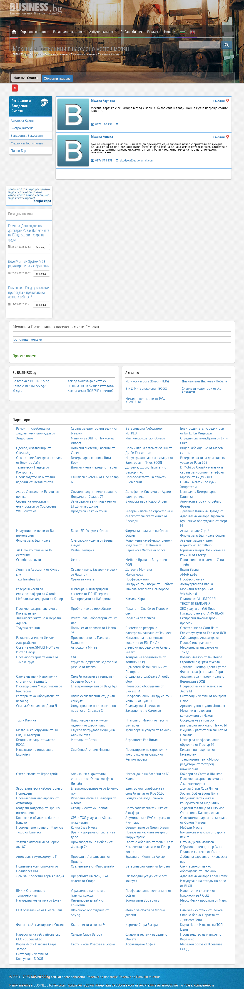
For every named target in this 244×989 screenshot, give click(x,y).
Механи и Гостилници (27, 135)
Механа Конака (102, 128)
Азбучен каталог (102, 32)
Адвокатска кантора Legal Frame (204, 862)
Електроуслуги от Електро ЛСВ (203, 619)
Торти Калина (26, 706)
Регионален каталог (69, 32)
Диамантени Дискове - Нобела (204, 372)
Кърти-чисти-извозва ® (88, 910)
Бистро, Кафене (22, 120)
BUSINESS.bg (40, 963)
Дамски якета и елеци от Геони (94, 453)
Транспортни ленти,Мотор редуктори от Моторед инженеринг (199, 750)
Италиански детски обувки (145, 424)
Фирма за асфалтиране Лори (201, 657)
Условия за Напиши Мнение (140, 963)
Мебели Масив (191, 813)
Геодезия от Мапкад (140, 604)
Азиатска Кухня (22, 112)
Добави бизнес (131, 32)
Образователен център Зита (201, 832)
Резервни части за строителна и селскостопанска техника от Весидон (149, 502)
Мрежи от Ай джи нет (196, 463)
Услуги (17, 382)
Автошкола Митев (84, 633)
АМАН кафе (188, 560)
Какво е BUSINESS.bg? (29, 377)
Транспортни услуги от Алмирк (148, 716)
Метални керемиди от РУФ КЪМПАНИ (145, 387)
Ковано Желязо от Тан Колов (201, 643)
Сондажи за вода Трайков (144, 784)
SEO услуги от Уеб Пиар (197, 594)
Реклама (153, 32)
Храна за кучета (82, 565)
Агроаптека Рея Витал (141, 726)
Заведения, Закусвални (28, 127)
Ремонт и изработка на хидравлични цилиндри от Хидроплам (35, 419)
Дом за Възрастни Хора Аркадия (40, 862)
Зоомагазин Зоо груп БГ (143, 886)
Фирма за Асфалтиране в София (40, 910)
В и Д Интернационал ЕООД (146, 377)
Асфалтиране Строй (194, 516)
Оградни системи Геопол (89, 794)
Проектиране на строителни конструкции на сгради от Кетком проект (146, 740)
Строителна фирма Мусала (200, 648)
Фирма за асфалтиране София (202, 521)
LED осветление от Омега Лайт (39, 896)
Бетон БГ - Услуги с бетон (89, 516)
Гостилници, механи (27, 331)
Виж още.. (41, 238)
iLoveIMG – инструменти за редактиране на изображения (28, 255)
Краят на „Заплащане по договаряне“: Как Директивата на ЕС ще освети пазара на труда (28, 224)
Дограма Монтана (138, 555)
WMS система (26, 497)
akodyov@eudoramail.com (140, 152)
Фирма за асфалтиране (33, 526)
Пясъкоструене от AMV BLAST (202, 599)
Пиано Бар (18, 142)
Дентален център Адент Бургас (203, 652)
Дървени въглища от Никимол (202, 794)
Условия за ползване (102, 963)
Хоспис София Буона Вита (199, 779)
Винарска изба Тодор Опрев (146, 487)
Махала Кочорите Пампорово (147, 575)
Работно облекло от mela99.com (149, 828)
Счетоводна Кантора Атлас (199, 798)
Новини (169, 32)
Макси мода (134, 560)
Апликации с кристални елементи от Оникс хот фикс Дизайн (92, 765)
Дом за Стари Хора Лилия (199, 774)
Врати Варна (189, 555)
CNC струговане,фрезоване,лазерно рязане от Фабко (94, 648)
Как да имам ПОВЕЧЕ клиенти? (90, 382)
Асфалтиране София (140, 930)
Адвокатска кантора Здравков (202, 502)
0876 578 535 (103, 152)
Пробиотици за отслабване (91, 594)
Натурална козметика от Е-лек (38, 886)
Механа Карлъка (103, 91)
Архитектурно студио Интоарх (202, 691)
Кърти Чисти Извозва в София (93, 930)
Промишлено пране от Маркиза (39, 813)
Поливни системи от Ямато (200, 837)
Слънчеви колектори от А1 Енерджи (201, 379)
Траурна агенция (28, 614)
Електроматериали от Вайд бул (94, 672)
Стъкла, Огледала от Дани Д (36, 691)
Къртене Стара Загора (141, 910)
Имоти (75, 545)
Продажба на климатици (89, 497)
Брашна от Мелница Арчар (145, 842)
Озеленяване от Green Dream (147, 813)
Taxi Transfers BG (28, 565)
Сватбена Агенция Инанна (90, 735)
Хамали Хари (135, 584)
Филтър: (26, 78)
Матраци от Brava (84, 726)
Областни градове (57, 78)
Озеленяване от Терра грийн (37, 760)
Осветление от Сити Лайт (199, 614)
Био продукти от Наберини (91, 584)
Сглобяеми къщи (28, 545)
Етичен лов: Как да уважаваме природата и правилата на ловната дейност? (28, 284)
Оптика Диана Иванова (197, 828)
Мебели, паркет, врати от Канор (39, 584)
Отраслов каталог (34, 32)
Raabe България (82, 536)
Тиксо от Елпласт (28, 818)
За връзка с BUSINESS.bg (31, 373)
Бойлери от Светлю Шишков (201, 760)
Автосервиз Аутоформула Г (36, 842)
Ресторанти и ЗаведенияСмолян (21, 97)
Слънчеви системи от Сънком (201, 896)
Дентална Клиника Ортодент (201, 497)
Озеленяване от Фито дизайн (93, 852)
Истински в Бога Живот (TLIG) (147, 372)
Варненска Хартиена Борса (145, 536)
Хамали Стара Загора (86, 920)
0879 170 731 (103, 116)
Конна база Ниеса (84, 813)
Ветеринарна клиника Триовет (147, 852)
